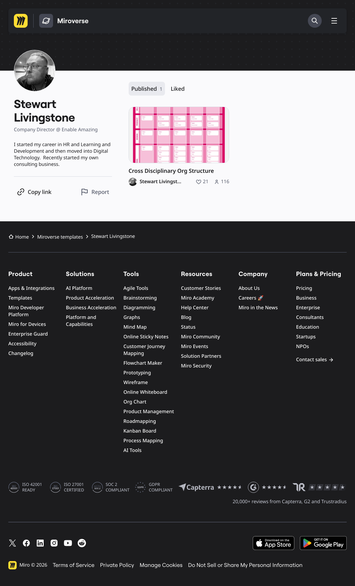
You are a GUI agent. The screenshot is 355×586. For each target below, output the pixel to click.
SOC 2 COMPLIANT (118, 487)
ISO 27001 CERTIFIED (74, 487)
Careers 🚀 (251, 298)
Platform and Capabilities (81, 321)
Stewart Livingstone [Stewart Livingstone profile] (162, 182)
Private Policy (117, 565)
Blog (186, 317)
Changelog (20, 353)
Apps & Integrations (31, 288)
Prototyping (137, 373)
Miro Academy (197, 298)
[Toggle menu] (334, 21)
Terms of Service (73, 565)
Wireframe (135, 382)
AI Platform (79, 288)
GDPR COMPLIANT (161, 487)
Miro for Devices (27, 324)
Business (306, 298)
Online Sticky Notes (145, 337)
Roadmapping (139, 421)
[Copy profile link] (34, 192)
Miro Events (194, 346)
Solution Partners (201, 356)
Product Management (148, 411)
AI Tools (132, 450)
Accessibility (22, 343)
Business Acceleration (91, 307)
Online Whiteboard (145, 392)
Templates (20, 298)
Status (188, 327)
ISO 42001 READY (32, 487)
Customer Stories (201, 288)
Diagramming (139, 307)
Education (307, 327)
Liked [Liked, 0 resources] (177, 88)
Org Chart (134, 402)
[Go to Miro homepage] (21, 21)
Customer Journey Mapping (144, 350)
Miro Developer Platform (26, 311)
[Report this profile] (95, 192)
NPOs (302, 346)
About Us (249, 288)
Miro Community (200, 337)
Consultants (310, 317)
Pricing (304, 288)
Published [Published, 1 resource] (147, 89)
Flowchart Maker (142, 363)
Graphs (131, 317)
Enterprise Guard (28, 334)
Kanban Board (139, 431)
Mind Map (135, 327)
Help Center (195, 307)
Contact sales (315, 359)
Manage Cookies (161, 565)
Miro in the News (258, 307)
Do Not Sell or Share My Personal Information (245, 565)
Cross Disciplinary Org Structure (171, 171)
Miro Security (196, 366)
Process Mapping (143, 440)
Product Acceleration (90, 298)
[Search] (315, 21)
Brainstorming (140, 298)
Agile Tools (135, 288)
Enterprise (308, 307)
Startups (306, 337)
